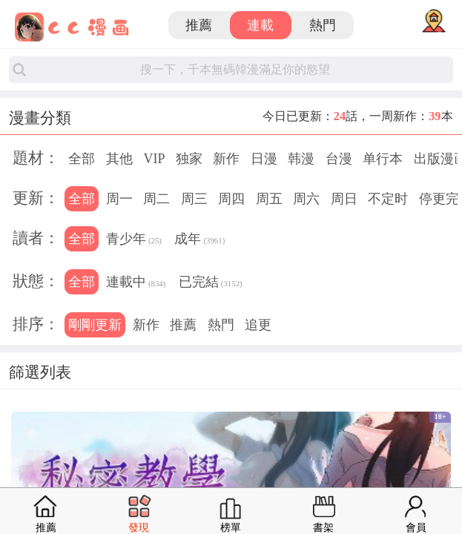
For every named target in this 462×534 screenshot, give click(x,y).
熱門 (322, 25)
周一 (119, 198)
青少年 (134, 240)
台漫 (339, 158)
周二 (156, 198)
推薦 (198, 25)
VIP (154, 158)
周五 (269, 198)
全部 (81, 158)
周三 (194, 198)
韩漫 (301, 158)
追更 (258, 324)
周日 (344, 198)
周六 (306, 198)
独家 (189, 158)
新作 (226, 158)
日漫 (264, 158)
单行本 (383, 158)
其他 (119, 158)
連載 (260, 25)
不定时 (388, 198)
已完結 (210, 283)
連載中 (135, 283)
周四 (231, 198)
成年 (199, 240)
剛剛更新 (95, 324)
